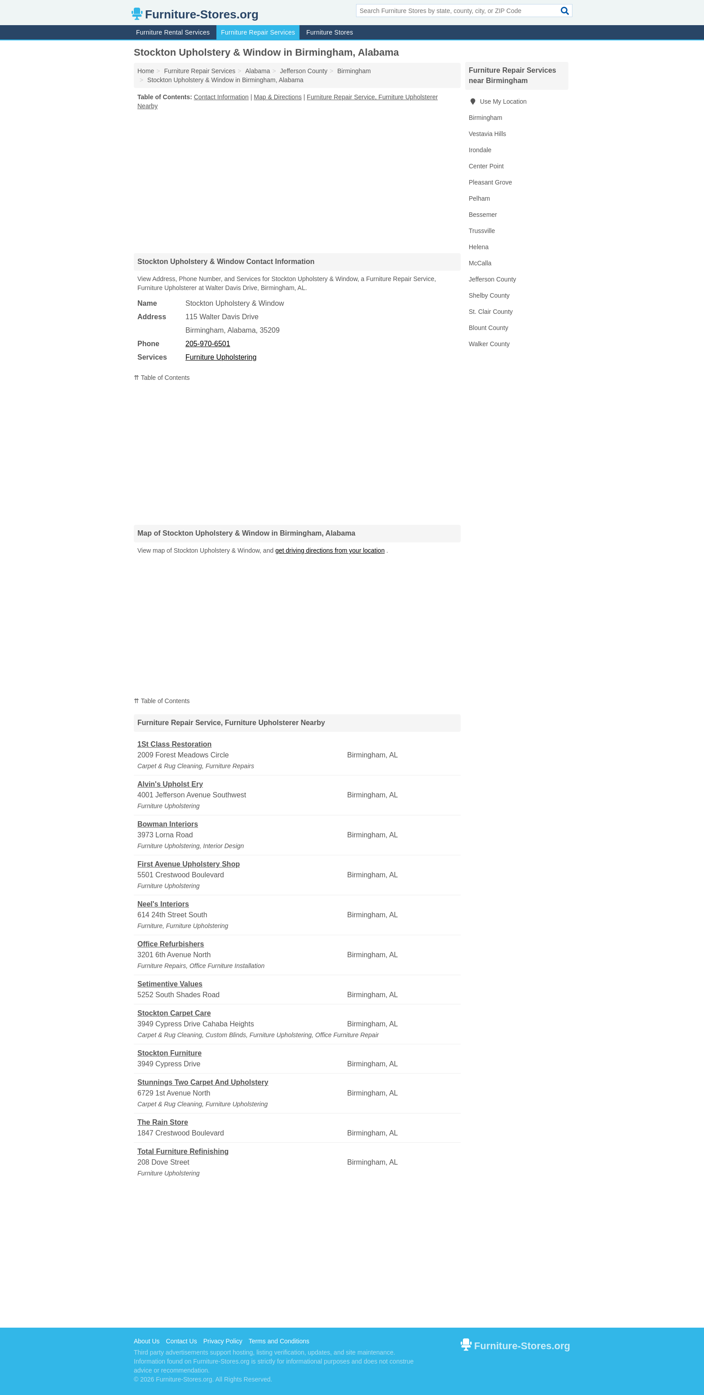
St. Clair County (491, 311)
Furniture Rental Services (173, 32)
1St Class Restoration (174, 744)
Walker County (489, 344)
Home (145, 71)
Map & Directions (278, 97)
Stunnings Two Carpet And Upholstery (202, 1082)
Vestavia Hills (487, 133)
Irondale (480, 150)
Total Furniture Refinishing (183, 1151)
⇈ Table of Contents (162, 377)
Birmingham (485, 117)
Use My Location (498, 101)
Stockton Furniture (169, 1053)
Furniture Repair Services (258, 32)
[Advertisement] (297, 181)
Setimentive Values (169, 984)
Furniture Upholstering (220, 357)
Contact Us (181, 1341)
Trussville (482, 230)
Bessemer (483, 214)
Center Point (486, 166)
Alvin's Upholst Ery (170, 784)
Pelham (479, 198)
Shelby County (489, 295)
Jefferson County (492, 279)
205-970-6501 (207, 344)
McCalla (480, 263)
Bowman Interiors (167, 824)
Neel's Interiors (163, 904)
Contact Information (221, 97)
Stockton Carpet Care (174, 1013)
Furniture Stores (329, 32)
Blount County (488, 327)
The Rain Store (162, 1122)
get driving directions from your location (330, 550)
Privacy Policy (222, 1341)
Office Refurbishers (170, 944)
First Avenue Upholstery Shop (188, 864)
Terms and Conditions (279, 1341)
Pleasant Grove (490, 182)
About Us (147, 1341)
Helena (478, 247)
